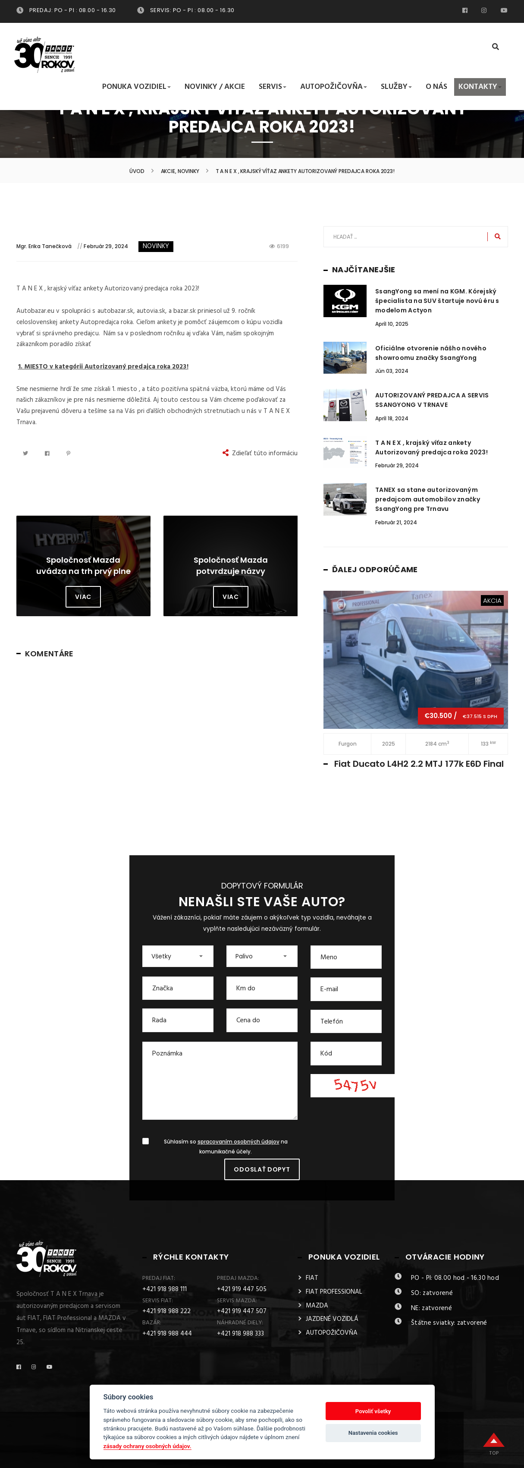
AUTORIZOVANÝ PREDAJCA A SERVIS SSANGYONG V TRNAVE (432, 400)
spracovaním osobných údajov (238, 1141)
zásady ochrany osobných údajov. (147, 1446)
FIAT (312, 1278)
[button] (177, 956)
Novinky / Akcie (215, 87)
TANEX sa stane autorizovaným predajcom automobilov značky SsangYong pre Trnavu (427, 499)
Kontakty (480, 87)
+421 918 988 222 (166, 1311)
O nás (436, 87)
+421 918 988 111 (164, 1289)
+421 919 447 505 (242, 1289)
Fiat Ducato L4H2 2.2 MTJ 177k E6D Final (419, 764)
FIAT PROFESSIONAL (334, 1292)
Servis (272, 87)
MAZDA (317, 1306)
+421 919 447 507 (242, 1311)
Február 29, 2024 (106, 246)
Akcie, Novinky (180, 171)
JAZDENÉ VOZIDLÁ (332, 1319)
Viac (83, 596)
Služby (396, 87)
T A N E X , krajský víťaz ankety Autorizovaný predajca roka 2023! (431, 447)
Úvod (136, 171)
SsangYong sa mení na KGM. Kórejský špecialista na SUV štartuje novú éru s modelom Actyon (437, 301)
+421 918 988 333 (240, 1334)
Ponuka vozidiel (136, 87)
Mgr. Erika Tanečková (44, 246)
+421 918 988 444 (167, 1334)
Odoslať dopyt (262, 1169)
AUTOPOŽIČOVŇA (332, 1333)
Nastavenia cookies (373, 1433)
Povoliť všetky (373, 1411)
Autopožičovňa (333, 87)
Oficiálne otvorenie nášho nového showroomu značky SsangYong (430, 353)
